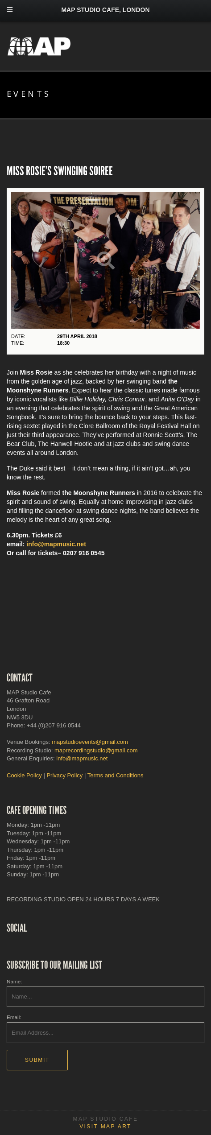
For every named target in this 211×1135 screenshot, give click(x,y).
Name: (14, 981)
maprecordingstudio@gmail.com (96, 750)
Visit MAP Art (105, 1126)
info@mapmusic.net (56, 544)
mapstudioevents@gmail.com (90, 742)
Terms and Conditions (115, 775)
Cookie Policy (24, 775)
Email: (14, 1017)
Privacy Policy (64, 775)
